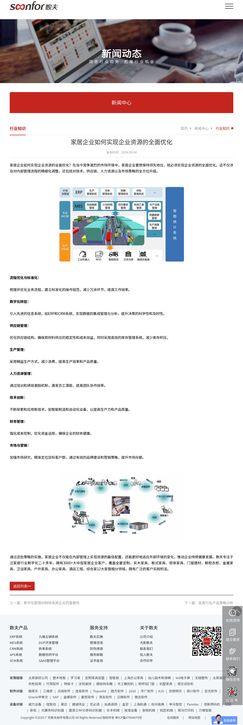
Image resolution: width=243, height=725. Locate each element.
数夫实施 (96, 636)
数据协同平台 (48, 654)
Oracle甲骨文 (38, 697)
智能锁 (114, 677)
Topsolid (99, 691)
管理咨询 (96, 642)
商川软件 (193, 691)
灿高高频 (110, 704)
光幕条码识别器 (52, 710)
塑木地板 (59, 677)
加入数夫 (146, 654)
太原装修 (219, 677)
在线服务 (173, 717)
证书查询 (96, 660)
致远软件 (141, 697)
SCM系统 (16, 660)
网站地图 (194, 717)
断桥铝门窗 (146, 683)
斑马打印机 (186, 710)
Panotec (193, 704)
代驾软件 (52, 683)
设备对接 (16, 704)
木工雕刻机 (125, 683)
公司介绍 (146, 636)
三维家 (48, 691)
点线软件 (64, 691)
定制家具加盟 (94, 677)
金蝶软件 (70, 697)
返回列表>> (22, 585)
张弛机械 (148, 710)
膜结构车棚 (104, 683)
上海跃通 (140, 704)
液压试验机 (185, 683)
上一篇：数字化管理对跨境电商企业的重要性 (45, 602)
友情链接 (16, 677)
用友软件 (105, 697)
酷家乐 (33, 691)
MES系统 (16, 642)
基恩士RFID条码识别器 (85, 710)
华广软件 (147, 691)
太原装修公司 (38, 677)
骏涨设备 (130, 710)
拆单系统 (45, 648)
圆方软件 (117, 691)
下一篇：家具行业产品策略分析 (208, 602)
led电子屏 (183, 677)
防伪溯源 (96, 648)
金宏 (125, 704)
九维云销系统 (48, 636)
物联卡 (69, 683)
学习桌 (75, 677)
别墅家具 (166, 683)
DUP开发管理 (49, 642)
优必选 (95, 704)
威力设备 (34, 704)
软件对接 (16, 691)
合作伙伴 (146, 660)
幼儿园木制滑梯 (159, 677)
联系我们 (146, 648)
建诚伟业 (78, 704)
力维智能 (205, 710)
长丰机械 (113, 710)
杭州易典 (157, 704)
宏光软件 (210, 691)
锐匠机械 (166, 710)
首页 (184, 128)
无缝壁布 (201, 677)
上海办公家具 (133, 677)
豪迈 (64, 704)
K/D (161, 691)
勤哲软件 (87, 697)
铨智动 (51, 704)
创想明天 (175, 691)
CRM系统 (16, 648)
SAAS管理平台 (49, 660)
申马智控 (175, 704)
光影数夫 (146, 642)
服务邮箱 (96, 654)
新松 (33, 710)
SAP (56, 697)
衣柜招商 (34, 683)
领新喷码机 (212, 704)
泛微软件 (123, 697)
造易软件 (81, 691)
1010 (132, 691)
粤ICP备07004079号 (128, 717)
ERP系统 (16, 636)
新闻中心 (202, 128)
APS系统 (16, 654)
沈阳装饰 (85, 683)
